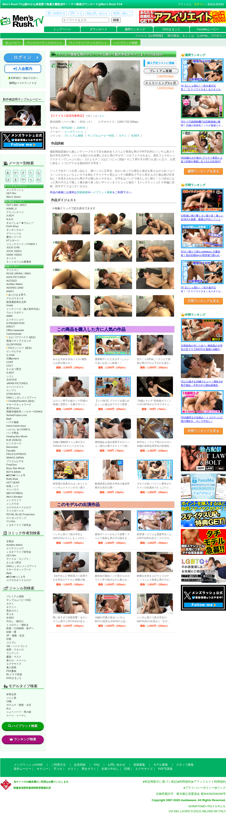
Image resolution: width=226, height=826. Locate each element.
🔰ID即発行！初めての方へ (22, 78)
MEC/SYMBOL (14, 493)
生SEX (10, 617)
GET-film (11, 193)
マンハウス (12, 489)
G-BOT (10, 372)
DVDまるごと (171, 29)
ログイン (199, 4)
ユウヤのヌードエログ (18, 507)
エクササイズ (13, 663)
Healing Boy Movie (16, 436)
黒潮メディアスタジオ (18, 340)
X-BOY (10, 215)
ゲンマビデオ (13, 351)
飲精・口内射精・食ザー (20, 628)
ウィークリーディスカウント (88, 43)
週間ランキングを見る (203, 171)
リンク (221, 787)
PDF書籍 (11, 671)
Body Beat (12, 479)
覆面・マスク (13, 656)
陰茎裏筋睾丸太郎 (16, 302)
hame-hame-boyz (16, 425)
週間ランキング (135, 29)
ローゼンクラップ (16, 518)
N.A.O (9, 219)
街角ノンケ (12, 486)
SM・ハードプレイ (17, 646)
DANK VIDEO (14, 254)
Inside (9, 305)
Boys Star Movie (15, 468)
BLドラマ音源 (14, 674)
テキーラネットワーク (18, 404)
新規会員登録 (215, 4)
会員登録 (80, 764)
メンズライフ (13, 500)
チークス (11, 258)
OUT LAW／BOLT (16, 205)
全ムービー (12, 43)
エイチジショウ (15, 319)
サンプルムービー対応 (18, 600)
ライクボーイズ (15, 510)
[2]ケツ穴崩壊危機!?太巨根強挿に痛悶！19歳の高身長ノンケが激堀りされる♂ (202, 125)
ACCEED (11, 280)
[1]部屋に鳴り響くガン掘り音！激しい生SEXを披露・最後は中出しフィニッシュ (202, 219)
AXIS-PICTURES (16, 277)
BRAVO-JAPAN (15, 457)
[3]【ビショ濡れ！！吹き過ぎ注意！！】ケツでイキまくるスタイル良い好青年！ (202, 291)
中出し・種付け (15, 621)
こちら (100, 116)
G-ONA (10, 355)
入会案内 (22, 69)
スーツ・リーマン (16, 715)
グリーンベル (13, 233)
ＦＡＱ (76, 13)
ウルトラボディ (15, 312)
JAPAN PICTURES (17, 383)
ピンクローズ (13, 443)
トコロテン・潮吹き (17, 625)
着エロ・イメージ (16, 660)
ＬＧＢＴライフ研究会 (18, 525)
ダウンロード (98, 29)
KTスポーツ (12, 240)
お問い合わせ (97, 13)
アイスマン (12, 270)
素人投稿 (11, 667)
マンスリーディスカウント (44, 43)
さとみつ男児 (13, 369)
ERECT (10, 326)
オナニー (11, 607)
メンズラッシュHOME (28, 764)
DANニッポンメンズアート (21, 397)
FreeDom (11, 464)
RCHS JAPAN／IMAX (18, 273)
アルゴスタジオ (15, 298)
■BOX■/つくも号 (15, 475)
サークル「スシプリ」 (18, 559)
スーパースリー (15, 387)
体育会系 (11, 694)
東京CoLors (12, 408)
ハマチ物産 (12, 422)
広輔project (12, 358)
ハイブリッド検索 (125, 43)
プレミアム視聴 (15, 596)
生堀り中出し (110, 768)
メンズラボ (12, 503)
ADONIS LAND (14, 287)
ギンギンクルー (15, 229)
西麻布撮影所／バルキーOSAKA (24, 411)
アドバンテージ (15, 212)
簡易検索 (82, 192)
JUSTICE (11, 379)
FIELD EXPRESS (16, 454)
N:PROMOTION (15, 323)
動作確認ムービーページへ (23, 115)
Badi (8, 418)
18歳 (9, 701)
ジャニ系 (11, 698)
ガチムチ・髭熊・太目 (18, 705)
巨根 (8, 639)
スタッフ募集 (185, 764)
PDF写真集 (165, 768)
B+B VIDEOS (13, 440)
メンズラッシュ (15, 189)
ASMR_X (11, 208)
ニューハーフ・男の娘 (18, 712)
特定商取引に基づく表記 (160, 781)
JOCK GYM (12, 247)
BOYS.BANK (13, 472)
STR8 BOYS (13, 394)
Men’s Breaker (14, 496)
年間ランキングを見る (203, 431)
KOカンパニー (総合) (19, 347)
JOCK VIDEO (14, 251)
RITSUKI (66, 127)
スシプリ (11, 390)
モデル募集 (160, 764)
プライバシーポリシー (199, 787)
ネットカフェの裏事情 (18, 261)
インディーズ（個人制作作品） (23, 309)
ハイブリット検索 (101, 192)
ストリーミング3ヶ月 (160, 83)
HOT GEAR (12, 482)
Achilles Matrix (14, 284)
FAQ (97, 764)
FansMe (10, 450)
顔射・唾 (11, 632)
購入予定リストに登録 (160, 63)
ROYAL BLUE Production (20, 514)
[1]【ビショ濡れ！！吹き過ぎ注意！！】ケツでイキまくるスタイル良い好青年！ (202, 89)
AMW (9, 316)
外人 (8, 708)
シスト (10, 376)
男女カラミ (12, 610)
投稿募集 (139, 764)
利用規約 (185, 781)
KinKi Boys (12, 226)
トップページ (62, 29)
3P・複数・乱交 (15, 635)
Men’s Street (13, 196)
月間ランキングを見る (203, 301)
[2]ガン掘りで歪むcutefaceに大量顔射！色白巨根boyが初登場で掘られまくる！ (201, 255)
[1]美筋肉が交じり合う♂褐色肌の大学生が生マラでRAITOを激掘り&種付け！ (202, 349)
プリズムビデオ (15, 461)
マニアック (12, 653)
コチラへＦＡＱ (27, 83)
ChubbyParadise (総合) (20, 401)
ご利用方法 (56, 13)
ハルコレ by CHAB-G (18, 429)
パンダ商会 (12, 432)
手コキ (10, 614)
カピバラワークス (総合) (21, 337)
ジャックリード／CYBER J (21, 244)
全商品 (10, 541)
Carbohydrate (14, 333)
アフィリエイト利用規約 (209, 781)
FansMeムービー (208, 29)
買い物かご (122, 13)
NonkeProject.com (16, 415)
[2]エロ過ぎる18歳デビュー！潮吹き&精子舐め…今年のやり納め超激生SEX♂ (202, 385)
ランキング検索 (22, 739)
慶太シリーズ (13, 236)
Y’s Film (10, 521)
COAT (9, 362)
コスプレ (11, 642)
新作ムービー (22, 768)
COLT (9, 365)
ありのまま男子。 (17, 294)
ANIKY (10, 291)
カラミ (10, 603)
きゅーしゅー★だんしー (20, 222)
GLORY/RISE (14, 344)
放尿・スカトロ (15, 649)
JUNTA (81, 127)
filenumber (12, 447)
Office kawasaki (15, 330)
